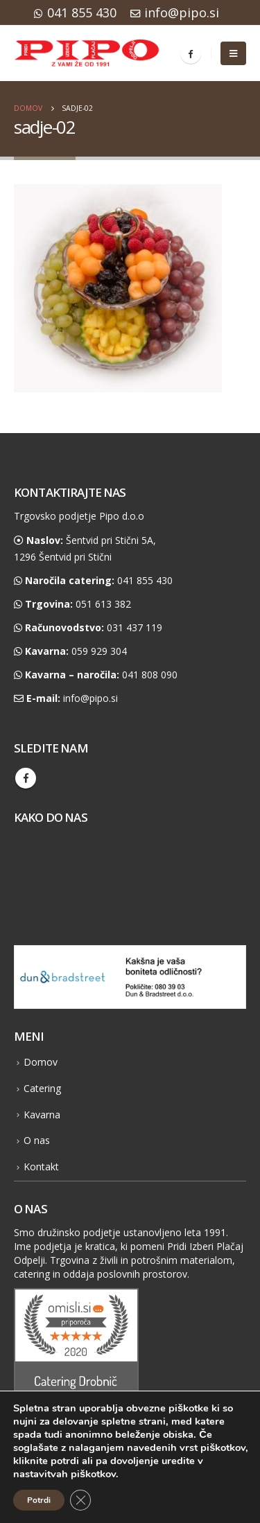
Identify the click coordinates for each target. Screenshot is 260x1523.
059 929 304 (99, 651)
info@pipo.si (174, 12)
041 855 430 (75, 12)
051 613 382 (103, 603)
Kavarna (42, 1114)
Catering (42, 1088)
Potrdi (39, 1500)
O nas (37, 1140)
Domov (41, 1061)
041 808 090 (149, 674)
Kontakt (41, 1166)
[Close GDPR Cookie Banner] (80, 1500)
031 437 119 (134, 627)
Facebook (25, 778)
